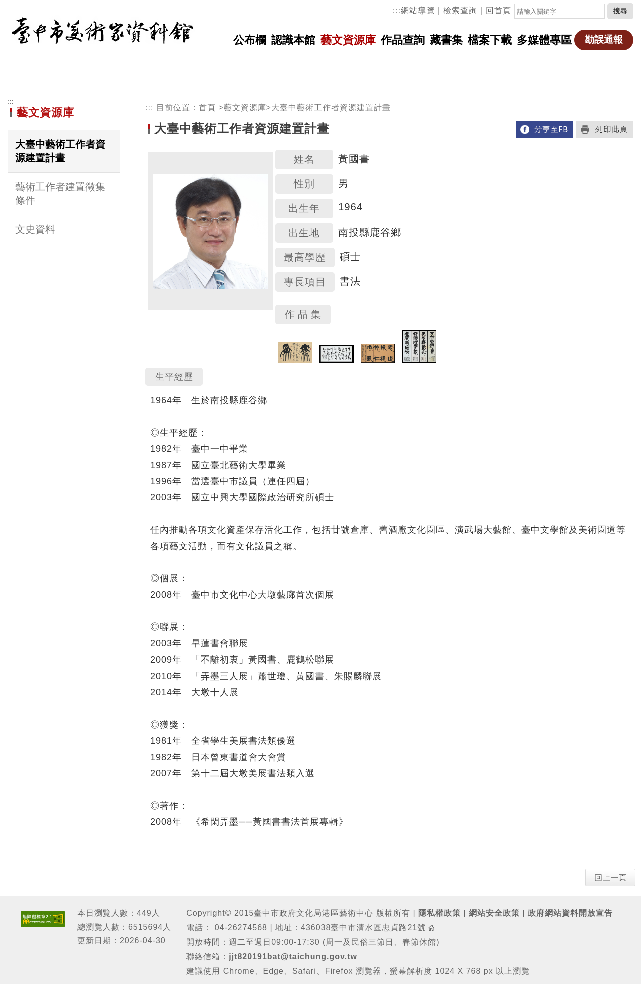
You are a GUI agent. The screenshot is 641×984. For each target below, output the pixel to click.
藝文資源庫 (348, 40)
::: (397, 10)
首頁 (207, 107)
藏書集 (446, 40)
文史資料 (35, 229)
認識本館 (293, 40)
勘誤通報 (604, 39)
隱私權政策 (439, 913)
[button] (610, 877)
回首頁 (498, 10)
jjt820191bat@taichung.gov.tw (293, 956)
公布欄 (249, 40)
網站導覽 (418, 10)
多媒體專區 (544, 40)
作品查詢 (403, 40)
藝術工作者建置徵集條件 (60, 193)
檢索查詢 (460, 10)
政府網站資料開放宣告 (570, 913)
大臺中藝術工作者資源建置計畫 (60, 151)
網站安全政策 (494, 913)
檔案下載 (490, 40)
